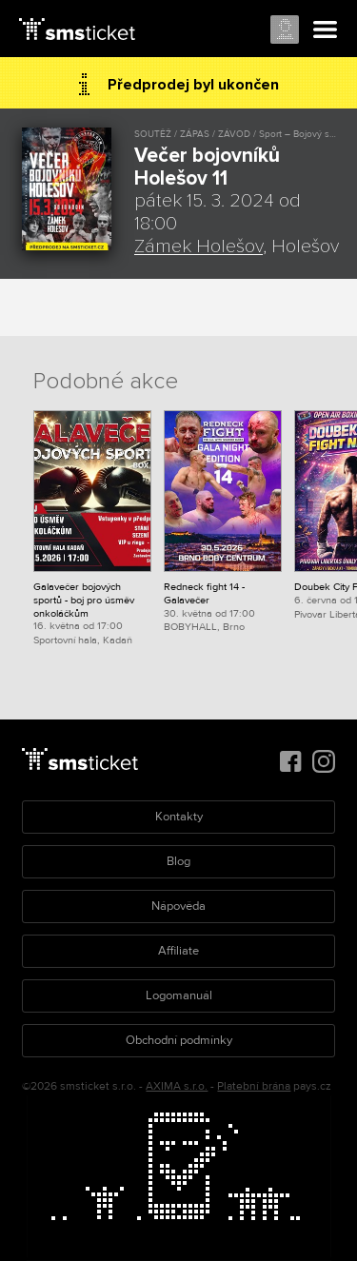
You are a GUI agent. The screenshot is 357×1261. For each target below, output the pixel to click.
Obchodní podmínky (179, 1040)
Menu (325, 30)
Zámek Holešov (198, 246)
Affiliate (178, 950)
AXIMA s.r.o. (177, 1086)
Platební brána (253, 1086)
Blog (178, 861)
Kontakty (179, 816)
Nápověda (178, 906)
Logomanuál (179, 995)
